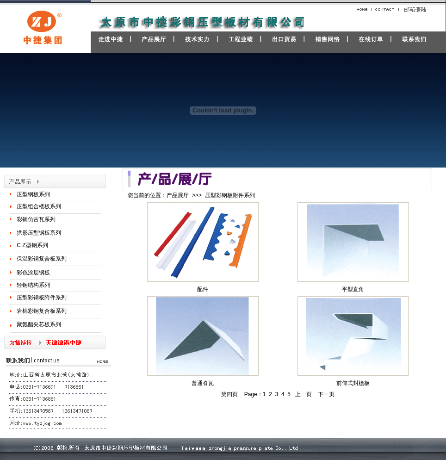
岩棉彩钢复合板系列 (42, 311)
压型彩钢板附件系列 (42, 297)
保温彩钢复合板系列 (42, 258)
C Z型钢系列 (32, 245)
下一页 (326, 394)
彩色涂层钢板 (33, 272)
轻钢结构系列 (33, 285)
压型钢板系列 (33, 194)
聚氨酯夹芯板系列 (39, 324)
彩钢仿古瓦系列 (36, 219)
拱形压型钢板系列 (39, 233)
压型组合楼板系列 (39, 206)
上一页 (303, 394)
